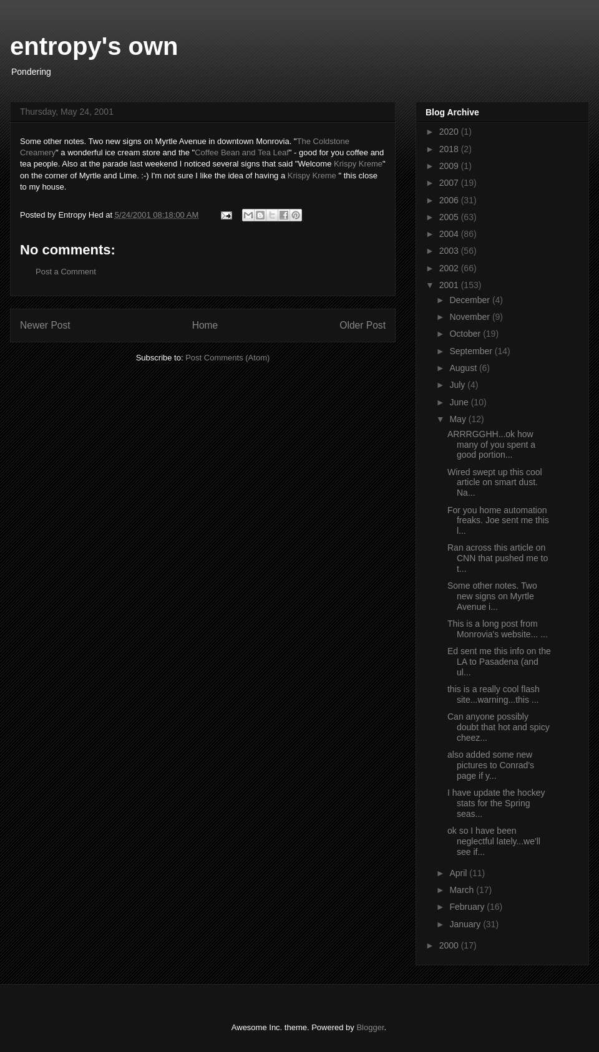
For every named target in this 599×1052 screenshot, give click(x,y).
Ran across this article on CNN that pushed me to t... (497, 558)
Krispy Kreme (358, 163)
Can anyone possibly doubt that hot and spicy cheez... (498, 727)
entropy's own (94, 46)
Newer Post (45, 325)
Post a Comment (66, 271)
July (458, 385)
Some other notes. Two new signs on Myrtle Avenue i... (492, 596)
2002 (450, 268)
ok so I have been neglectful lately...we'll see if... (493, 841)
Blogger (370, 1027)
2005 (450, 217)
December (470, 300)
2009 (450, 166)
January (466, 924)
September (471, 351)
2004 (450, 234)
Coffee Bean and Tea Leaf (242, 152)
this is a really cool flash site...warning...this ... (493, 694)
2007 (450, 183)
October (466, 334)
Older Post (362, 325)
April (459, 873)
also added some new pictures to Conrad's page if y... (490, 765)
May (458, 419)
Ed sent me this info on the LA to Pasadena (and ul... (499, 661)
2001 (450, 285)
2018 (450, 149)
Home (205, 325)
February (468, 907)
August (464, 368)
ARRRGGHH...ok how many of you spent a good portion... (491, 444)
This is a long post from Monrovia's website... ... (497, 629)
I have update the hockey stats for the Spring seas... (496, 803)
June (459, 402)
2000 (450, 945)
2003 (450, 251)
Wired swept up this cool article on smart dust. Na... (494, 482)
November (470, 317)
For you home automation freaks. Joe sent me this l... (498, 520)
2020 (450, 132)
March (462, 890)
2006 (450, 200)
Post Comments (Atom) (227, 357)
